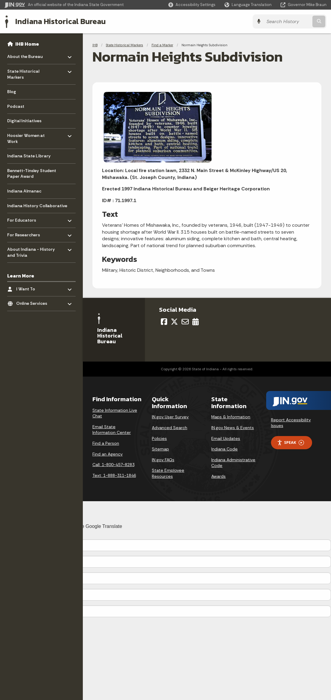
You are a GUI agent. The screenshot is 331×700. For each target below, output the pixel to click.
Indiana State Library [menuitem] (29, 156)
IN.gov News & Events (232, 427)
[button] (191, 5)
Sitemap (160, 449)
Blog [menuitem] (11, 91)
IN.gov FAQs (163, 459)
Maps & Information (230, 417)
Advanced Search (169, 427)
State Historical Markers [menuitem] (24, 73)
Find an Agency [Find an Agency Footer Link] (107, 454)
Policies (159, 438)
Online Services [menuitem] (33, 302)
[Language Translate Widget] (248, 4)
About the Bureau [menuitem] (25, 55)
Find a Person (105, 443)
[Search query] (287, 21)
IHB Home (27, 44)
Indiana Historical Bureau (60, 21)
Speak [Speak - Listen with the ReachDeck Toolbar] (290, 442)
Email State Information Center (111, 429)
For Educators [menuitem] (24, 219)
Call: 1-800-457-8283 (113, 464)
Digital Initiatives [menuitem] (24, 120)
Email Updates (225, 438)
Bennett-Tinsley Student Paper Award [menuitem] (31, 173)
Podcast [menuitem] (15, 106)
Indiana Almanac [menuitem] (24, 191)
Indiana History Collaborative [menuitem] (37, 205)
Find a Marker (162, 45)
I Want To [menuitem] (33, 287)
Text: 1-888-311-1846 (114, 475)
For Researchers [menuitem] (24, 233)
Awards (218, 476)
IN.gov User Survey (170, 417)
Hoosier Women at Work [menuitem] (26, 137)
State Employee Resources (168, 473)
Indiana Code (224, 449)
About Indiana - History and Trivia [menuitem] (31, 251)
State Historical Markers (124, 45)
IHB (95, 45)
